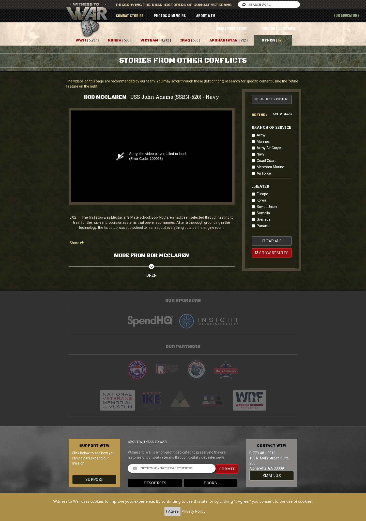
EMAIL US (272, 475)
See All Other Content (271, 99)
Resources (155, 483)
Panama (263, 226)
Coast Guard (267, 161)
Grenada (263, 219)
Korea (261, 200)
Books (210, 483)
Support (94, 479)
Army (261, 135)
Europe (262, 194)
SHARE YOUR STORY (231, 28)
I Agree (172, 511)
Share (77, 243)
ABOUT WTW (205, 15)
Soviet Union (267, 207)
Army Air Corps (269, 148)
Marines (263, 141)
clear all (272, 240)
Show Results (271, 252)
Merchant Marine (270, 167)
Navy (261, 154)
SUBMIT (227, 469)
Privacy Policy (193, 511)
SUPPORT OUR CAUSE (279, 28)
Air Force (264, 173)
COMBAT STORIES (129, 15)
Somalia (263, 213)
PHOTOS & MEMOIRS (170, 15)
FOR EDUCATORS (346, 15)
